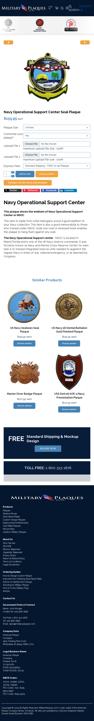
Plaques (6, 510)
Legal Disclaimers (11, 564)
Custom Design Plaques (14, 520)
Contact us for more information (27, 182)
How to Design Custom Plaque (17, 576)
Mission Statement (11, 549)
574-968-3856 (21, 611)
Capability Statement (12, 552)
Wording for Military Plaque (16, 585)
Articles (6, 591)
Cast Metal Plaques (12, 526)
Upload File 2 (12, 156)
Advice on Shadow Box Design (17, 582)
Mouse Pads (8, 529)
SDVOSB (7, 546)
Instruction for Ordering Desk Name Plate (22, 579)
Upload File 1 (12, 145)
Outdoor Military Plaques (14, 532)
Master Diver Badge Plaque (24, 393)
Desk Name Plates (11, 516)
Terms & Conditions (12, 561)
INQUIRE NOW (48, 448)
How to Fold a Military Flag (15, 588)
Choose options (24, 343)
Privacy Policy (9, 555)
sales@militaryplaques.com (22, 624)
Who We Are (9, 543)
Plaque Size (11, 127)
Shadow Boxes (10, 513)
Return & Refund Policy (14, 558)
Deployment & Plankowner (15, 523)
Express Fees (12, 165)
